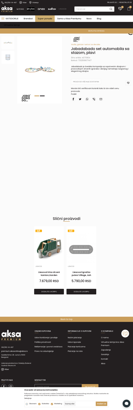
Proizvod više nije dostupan (86, 81)
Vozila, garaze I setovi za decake (85, 44)
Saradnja (105, 354)
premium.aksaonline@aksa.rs (14, 351)
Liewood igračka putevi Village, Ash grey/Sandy (81, 275)
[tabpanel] (49, 260)
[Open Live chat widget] (126, 403)
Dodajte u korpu (49, 291)
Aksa (103, 363)
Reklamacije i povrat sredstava (48, 346)
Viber (6, 369)
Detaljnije (27, 398)
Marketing (58, 403)
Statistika (45, 403)
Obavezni (32, 403)
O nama (105, 337)
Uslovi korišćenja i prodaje (46, 337)
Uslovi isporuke (74, 342)
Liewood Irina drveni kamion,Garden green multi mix (49, 275)
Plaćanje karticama (76, 346)
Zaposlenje (106, 350)
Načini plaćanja (75, 337)
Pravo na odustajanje (44, 351)
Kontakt (104, 359)
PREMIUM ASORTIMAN (66, 31)
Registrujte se (125, 2)
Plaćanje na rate (75, 351)
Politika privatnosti (43, 342)
